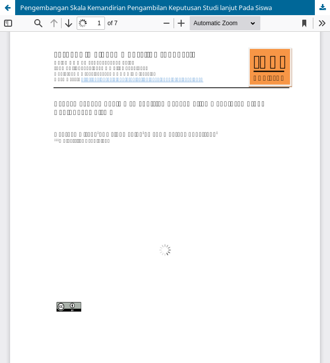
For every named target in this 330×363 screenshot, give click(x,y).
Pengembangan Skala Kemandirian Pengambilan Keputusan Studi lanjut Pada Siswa (146, 7)
